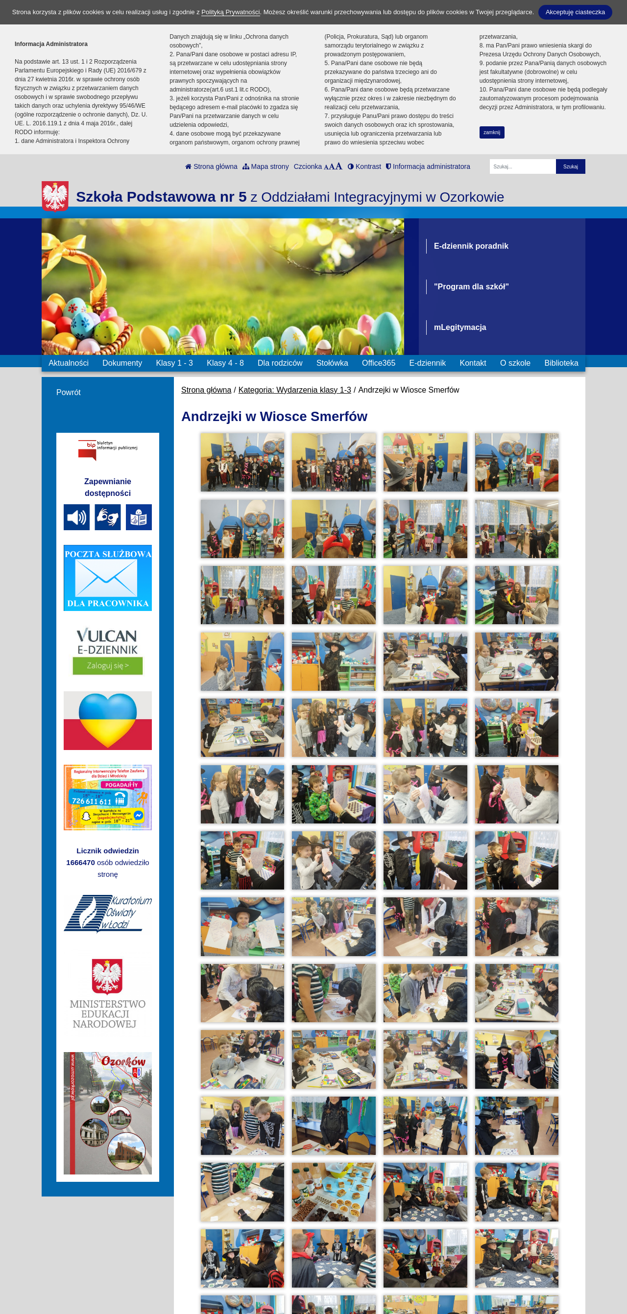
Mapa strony (265, 166)
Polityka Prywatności (360, 1270)
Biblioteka (562, 363)
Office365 (378, 363)
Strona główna (211, 166)
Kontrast (364, 166)
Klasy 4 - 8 (225, 363)
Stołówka (332, 363)
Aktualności (68, 363)
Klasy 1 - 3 (174, 363)
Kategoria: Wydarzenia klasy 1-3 (295, 390)
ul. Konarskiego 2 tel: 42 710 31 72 (234, 1258)
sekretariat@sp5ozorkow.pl (220, 1281)
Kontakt (472, 363)
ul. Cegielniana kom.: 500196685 (230, 1246)
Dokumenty (122, 363)
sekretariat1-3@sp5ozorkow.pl (226, 1293)
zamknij (491, 132)
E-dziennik (428, 363)
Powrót (68, 392)
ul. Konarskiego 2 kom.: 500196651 (235, 1270)
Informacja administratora (428, 166)
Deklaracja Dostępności (366, 1284)
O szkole (515, 363)
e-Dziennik (343, 1246)
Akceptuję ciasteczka (575, 12)
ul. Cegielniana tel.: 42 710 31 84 (230, 1234)
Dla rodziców (280, 363)
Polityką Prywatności (230, 12)
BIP (331, 1234)
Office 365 (342, 1258)
